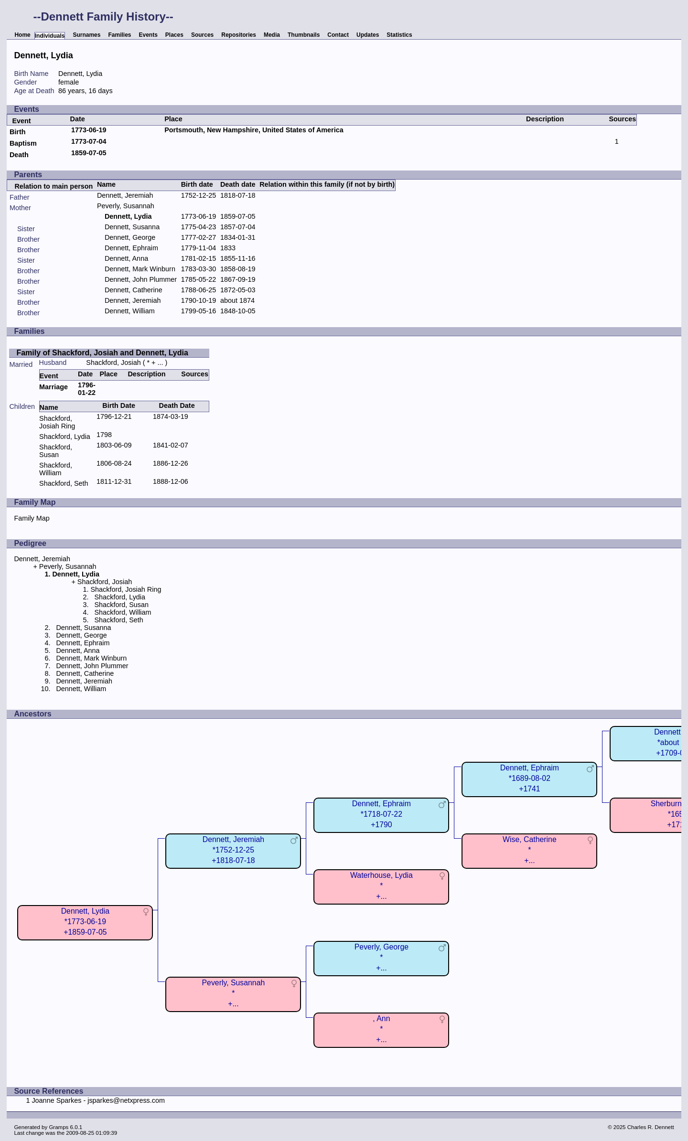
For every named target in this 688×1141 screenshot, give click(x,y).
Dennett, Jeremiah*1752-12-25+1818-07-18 (233, 849)
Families (119, 35)
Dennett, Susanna (132, 227)
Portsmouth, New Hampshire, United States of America (254, 130)
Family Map (31, 518)
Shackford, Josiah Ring (57, 422)
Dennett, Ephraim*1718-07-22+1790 (381, 814)
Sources (202, 35)
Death (19, 155)
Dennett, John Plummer (141, 279)
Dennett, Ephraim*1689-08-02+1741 (529, 778)
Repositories (238, 35)
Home (22, 35)
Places (174, 35)
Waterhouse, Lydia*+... (381, 885)
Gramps (58, 1127)
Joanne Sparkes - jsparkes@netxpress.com (98, 1100)
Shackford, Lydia (64, 436)
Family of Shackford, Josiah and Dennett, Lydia (102, 353)
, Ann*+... (381, 1029)
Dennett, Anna (126, 258)
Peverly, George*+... (381, 957)
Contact (338, 35)
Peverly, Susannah (125, 206)
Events (148, 35)
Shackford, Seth (63, 483)
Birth (18, 132)
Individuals (50, 35)
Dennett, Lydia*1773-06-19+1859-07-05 (85, 921)
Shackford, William (55, 469)
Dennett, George (130, 237)
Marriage (53, 387)
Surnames (86, 35)
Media (272, 35)
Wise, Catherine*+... (530, 849)
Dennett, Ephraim (131, 248)
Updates (367, 35)
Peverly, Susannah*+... (233, 993)
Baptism (23, 143)
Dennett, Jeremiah (125, 195)
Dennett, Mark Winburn (140, 269)
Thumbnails (304, 35)
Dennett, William (130, 311)
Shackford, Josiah (113, 362)
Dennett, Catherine (133, 290)
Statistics (399, 35)
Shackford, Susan (55, 451)
